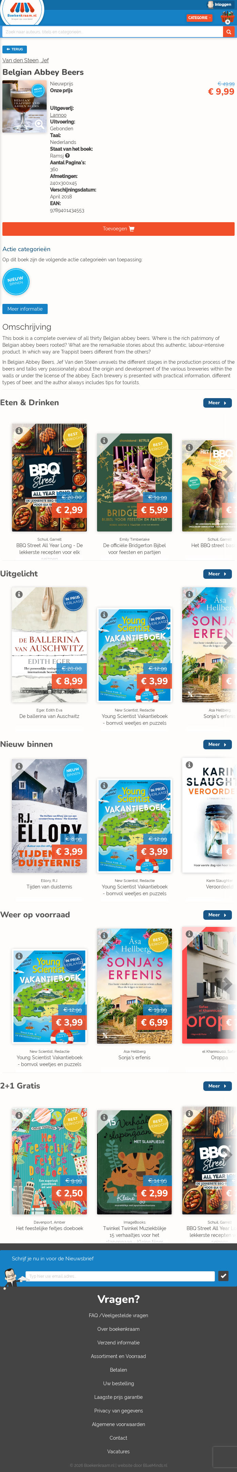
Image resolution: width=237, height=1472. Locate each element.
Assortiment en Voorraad (118, 1356)
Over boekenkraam (118, 1329)
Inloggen (223, 4)
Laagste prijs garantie (118, 1397)
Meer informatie (25, 309)
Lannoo (58, 115)
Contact (118, 1438)
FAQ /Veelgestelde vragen (118, 1315)
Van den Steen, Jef (25, 60)
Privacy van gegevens (118, 1410)
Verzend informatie (118, 1342)
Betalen (118, 1370)
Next (226, 471)
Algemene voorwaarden (118, 1424)
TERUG (14, 49)
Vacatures (118, 1451)
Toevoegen (115, 228)
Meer (214, 402)
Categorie (199, 18)
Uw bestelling (118, 1383)
